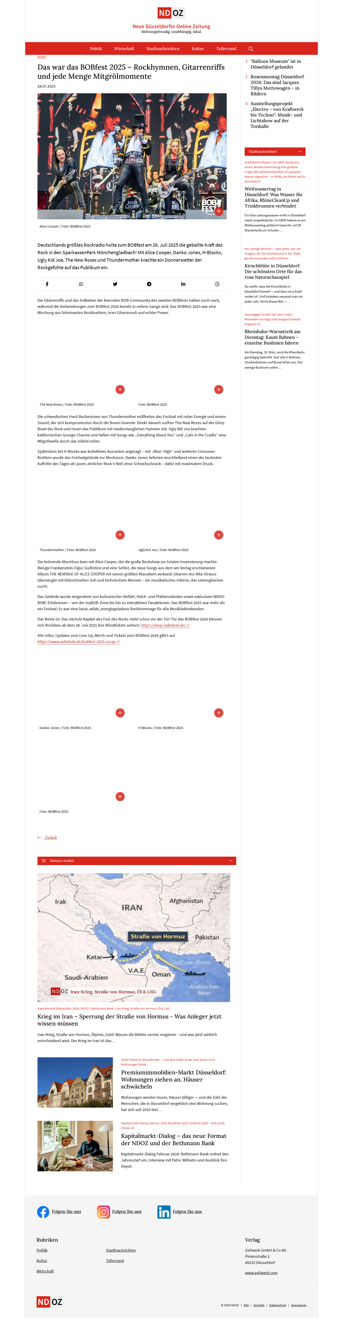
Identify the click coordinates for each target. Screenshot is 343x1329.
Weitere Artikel (62, 871)
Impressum (298, 1316)
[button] (47, 295)
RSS (246, 1316)
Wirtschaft (124, 48)
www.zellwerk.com (261, 1283)
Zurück (50, 848)
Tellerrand (226, 48)
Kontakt (259, 1316)
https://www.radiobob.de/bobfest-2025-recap (76, 652)
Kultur (198, 48)
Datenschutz (277, 1316)
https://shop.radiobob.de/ (163, 636)
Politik (96, 48)
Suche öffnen (250, 48)
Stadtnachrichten (163, 48)
